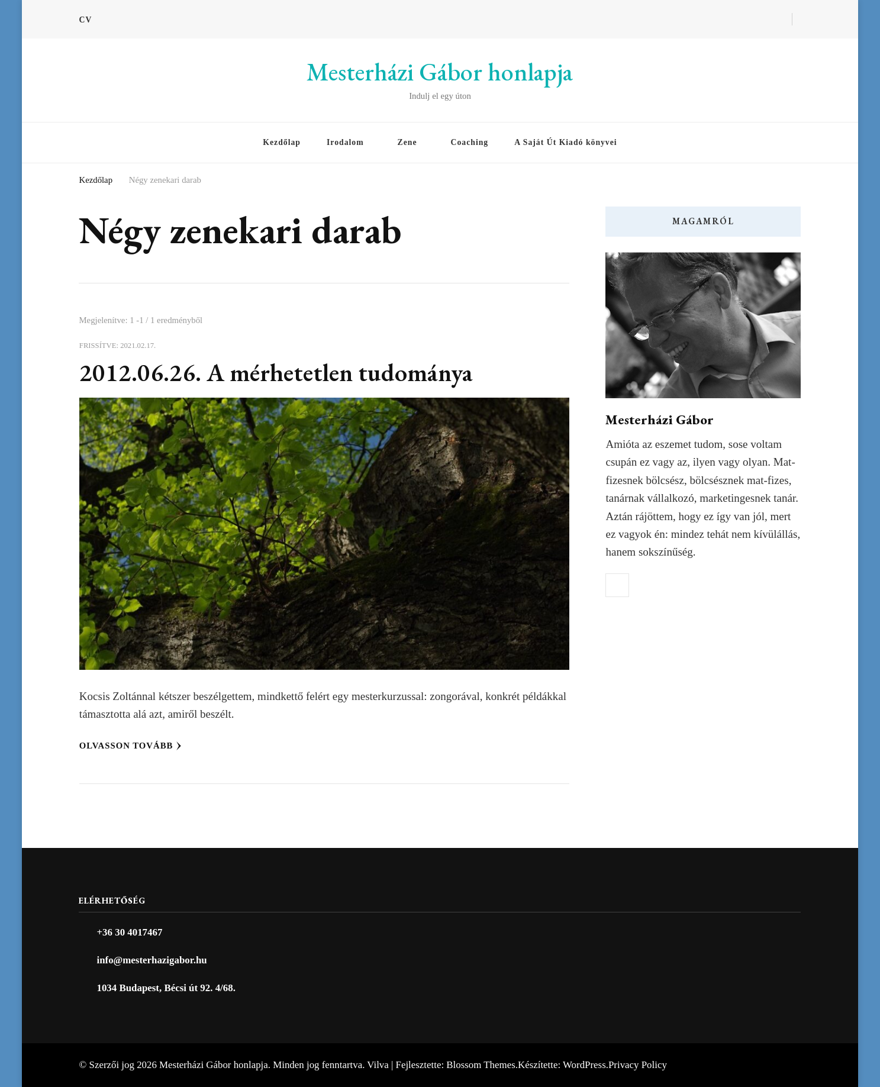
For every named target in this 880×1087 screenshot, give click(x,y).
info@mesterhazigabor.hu (151, 960)
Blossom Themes (480, 1064)
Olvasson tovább (130, 745)
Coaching (470, 142)
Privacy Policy (637, 1064)
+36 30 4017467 (129, 932)
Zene (407, 142)
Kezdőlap (282, 142)
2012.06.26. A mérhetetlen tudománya (276, 372)
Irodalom (345, 142)
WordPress (584, 1064)
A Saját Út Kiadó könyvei (565, 142)
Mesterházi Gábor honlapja (440, 72)
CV (85, 19)
